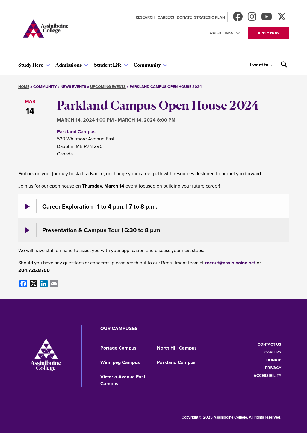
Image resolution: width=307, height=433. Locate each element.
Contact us (269, 344)
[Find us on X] (282, 18)
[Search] (283, 64)
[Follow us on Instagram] (252, 18)
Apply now (268, 33)
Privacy (273, 368)
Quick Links (221, 33)
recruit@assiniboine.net (230, 262)
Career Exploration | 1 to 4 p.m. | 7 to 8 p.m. (99, 206)
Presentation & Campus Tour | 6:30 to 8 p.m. (102, 230)
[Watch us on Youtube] (266, 18)
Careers (166, 17)
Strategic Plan (209, 17)
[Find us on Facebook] (238, 18)
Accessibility (267, 375)
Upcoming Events (108, 86)
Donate (184, 17)
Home (23, 86)
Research (145, 17)
